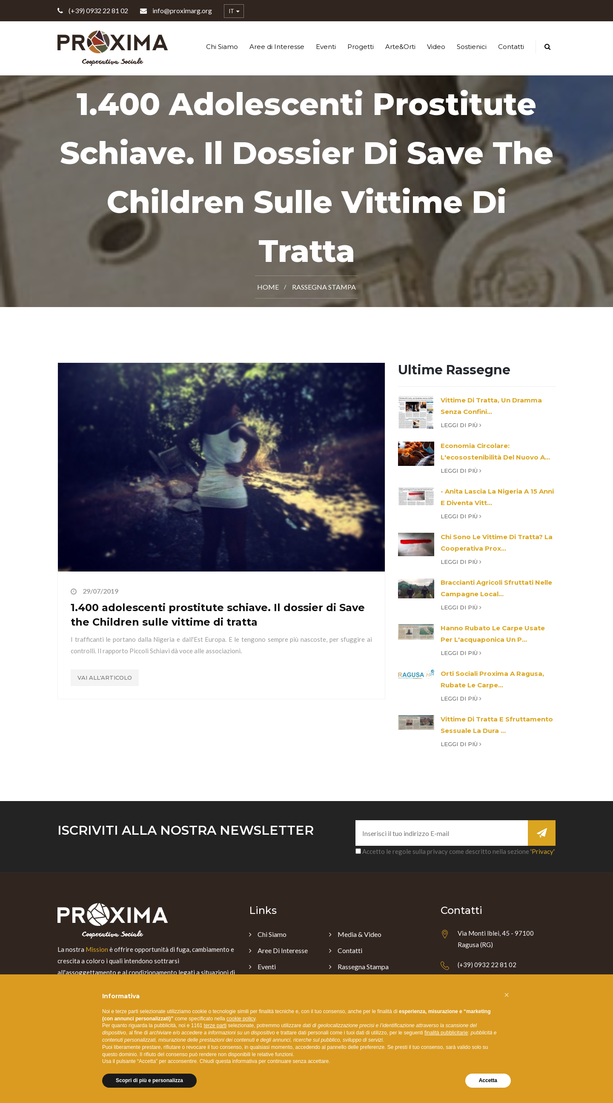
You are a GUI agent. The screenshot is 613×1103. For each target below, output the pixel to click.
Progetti (360, 47)
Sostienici (472, 47)
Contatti (511, 47)
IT (234, 12)
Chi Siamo (222, 47)
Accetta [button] (488, 1080)
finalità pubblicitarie (446, 1033)
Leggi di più (461, 425)
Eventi (326, 47)
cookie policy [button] (240, 1019)
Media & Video (359, 934)
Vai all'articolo (104, 677)
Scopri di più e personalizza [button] (149, 1080)
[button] (506, 995)
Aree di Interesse (276, 47)
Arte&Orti (400, 47)
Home (268, 287)
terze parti (215, 1025)
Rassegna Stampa (324, 287)
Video (436, 47)
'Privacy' (542, 851)
